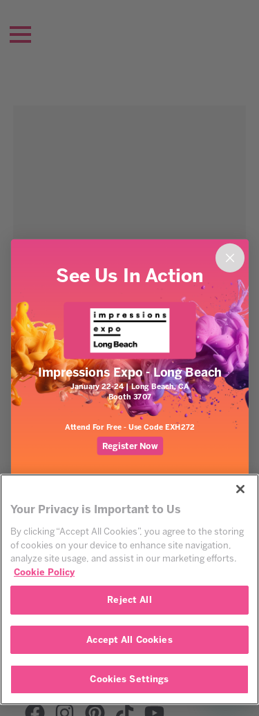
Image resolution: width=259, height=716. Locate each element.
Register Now (129, 446)
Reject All (129, 600)
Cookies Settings (129, 679)
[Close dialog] (229, 257)
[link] (129, 330)
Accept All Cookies (129, 640)
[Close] (240, 489)
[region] (129, 589)
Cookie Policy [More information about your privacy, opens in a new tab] (44, 572)
